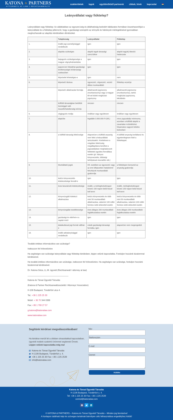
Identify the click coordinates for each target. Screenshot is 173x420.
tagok (91, 4)
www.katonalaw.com (37, 315)
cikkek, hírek (135, 4)
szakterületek (76, 4)
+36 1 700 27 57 (40, 305)
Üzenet (91, 355)
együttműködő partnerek (111, 4)
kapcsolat (152, 4)
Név (90, 329)
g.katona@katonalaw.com (40, 310)
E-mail (91, 346)
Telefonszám (94, 338)
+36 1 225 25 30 (39, 295)
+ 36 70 (37, 300)
